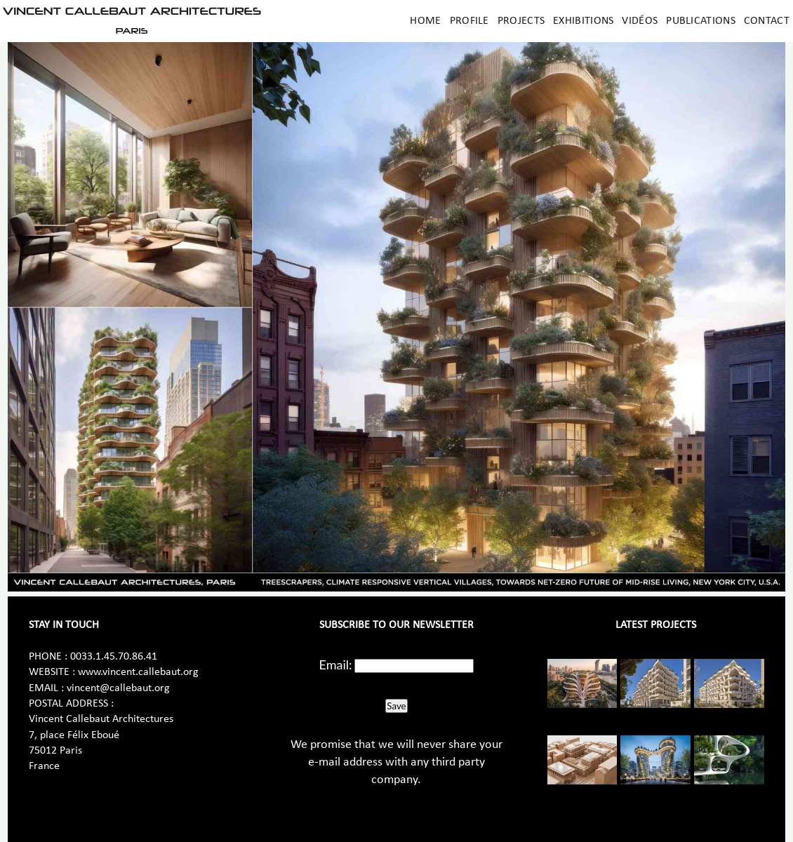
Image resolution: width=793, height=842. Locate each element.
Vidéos (640, 21)
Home (425, 21)
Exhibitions (583, 21)
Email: (335, 664)
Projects (521, 21)
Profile (469, 21)
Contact (766, 21)
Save (396, 705)
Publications (700, 21)
